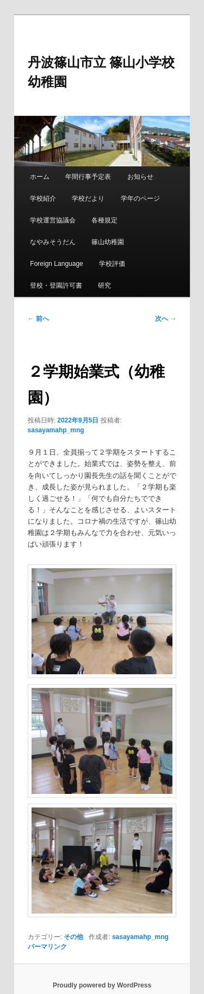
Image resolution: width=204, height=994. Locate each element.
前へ (38, 318)
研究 (104, 285)
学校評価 (112, 264)
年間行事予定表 (88, 177)
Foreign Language (56, 264)
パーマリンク (47, 946)
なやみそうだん (53, 242)
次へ (165, 318)
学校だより (88, 198)
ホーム (40, 177)
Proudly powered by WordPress (102, 985)
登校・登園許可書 (56, 285)
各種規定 (104, 220)
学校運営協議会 (53, 220)
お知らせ (140, 177)
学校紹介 (43, 198)
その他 (73, 937)
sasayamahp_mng (56, 430)
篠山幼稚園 (107, 242)
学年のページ (140, 198)
